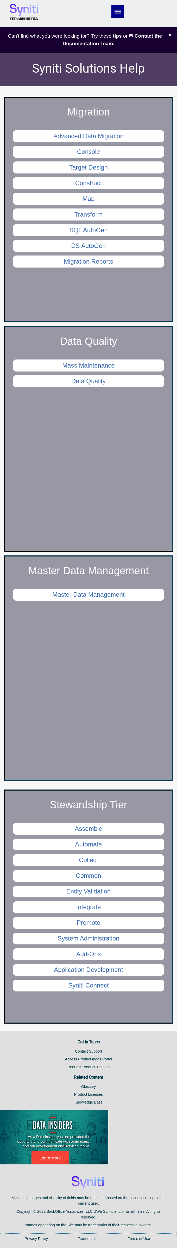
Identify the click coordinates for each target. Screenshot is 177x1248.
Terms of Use (139, 1239)
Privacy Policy (36, 1239)
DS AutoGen (88, 245)
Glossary (88, 1086)
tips (117, 36)
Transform (88, 214)
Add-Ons (88, 953)
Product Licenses (88, 1094)
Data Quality (88, 381)
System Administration (88, 938)
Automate (88, 844)
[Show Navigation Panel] (122, 11)
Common (88, 875)
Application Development (88, 969)
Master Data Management (88, 594)
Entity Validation (88, 891)
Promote (88, 922)
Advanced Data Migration (88, 136)
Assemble (88, 828)
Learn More (50, 1158)
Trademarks (87, 1239)
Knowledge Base (88, 1102)
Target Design (88, 167)
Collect (88, 859)
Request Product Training (88, 1067)
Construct (88, 183)
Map (89, 198)
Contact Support (88, 1051)
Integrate (88, 906)
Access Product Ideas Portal (88, 1059)
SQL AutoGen (88, 230)
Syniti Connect (88, 985)
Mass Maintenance (88, 365)
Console (88, 151)
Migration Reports (88, 261)
